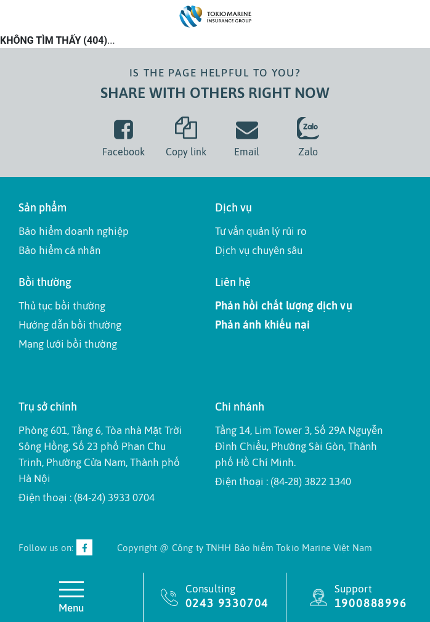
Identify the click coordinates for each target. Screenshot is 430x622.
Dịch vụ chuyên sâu (258, 250)
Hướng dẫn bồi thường (69, 325)
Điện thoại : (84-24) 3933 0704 (86, 497)
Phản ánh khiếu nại (262, 324)
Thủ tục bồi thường (61, 306)
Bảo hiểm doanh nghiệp (73, 231)
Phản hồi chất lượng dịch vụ (283, 305)
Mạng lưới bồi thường (67, 344)
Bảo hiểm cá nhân (59, 250)
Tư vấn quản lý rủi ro (261, 231)
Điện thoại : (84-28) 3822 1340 (283, 481)
